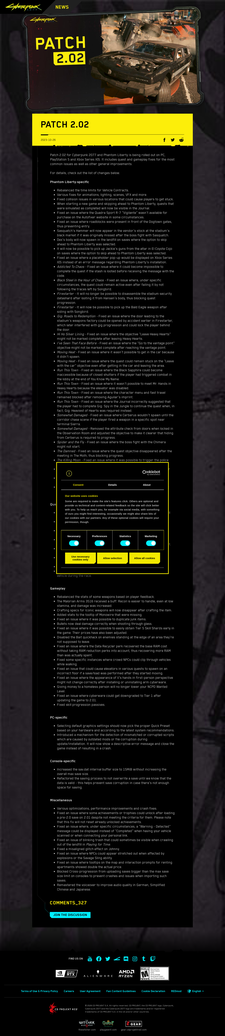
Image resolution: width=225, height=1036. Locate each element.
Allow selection (112, 558)
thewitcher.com (87, 1025)
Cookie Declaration (153, 991)
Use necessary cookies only (80, 558)
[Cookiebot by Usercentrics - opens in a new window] (145, 472)
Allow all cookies (144, 558)
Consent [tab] (78, 484)
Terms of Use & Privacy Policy (39, 991)
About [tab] (147, 484)
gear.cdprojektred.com (134, 1025)
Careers (69, 991)
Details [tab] (112, 484)
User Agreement (90, 991)
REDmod (176, 991)
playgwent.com (108, 1025)
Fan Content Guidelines (121, 991)
